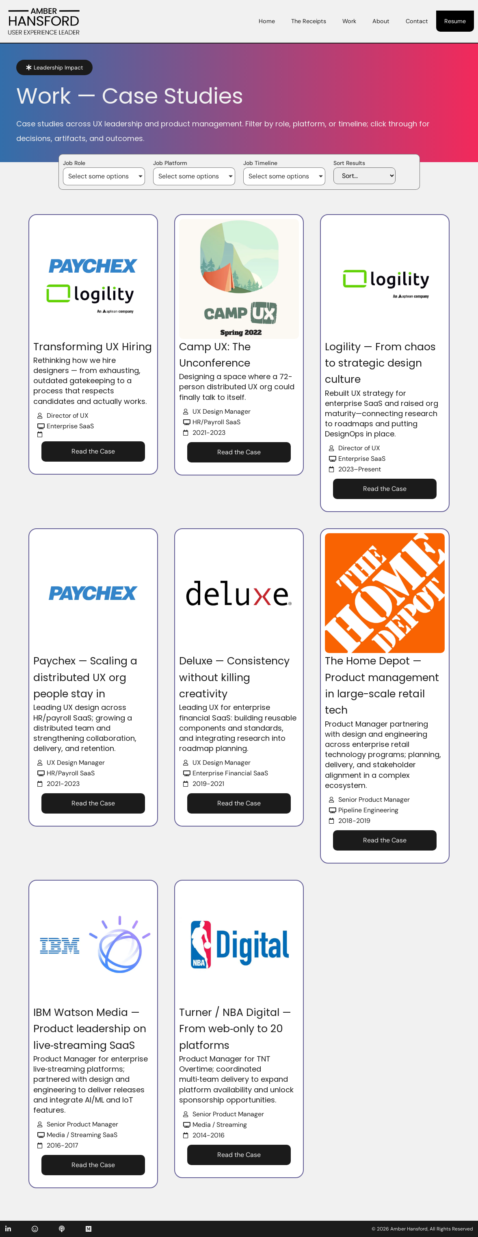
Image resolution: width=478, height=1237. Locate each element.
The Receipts (308, 21)
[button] (54, 67)
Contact (417, 21)
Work (349, 21)
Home (267, 21)
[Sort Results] (363, 175)
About (380, 21)
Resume (455, 21)
